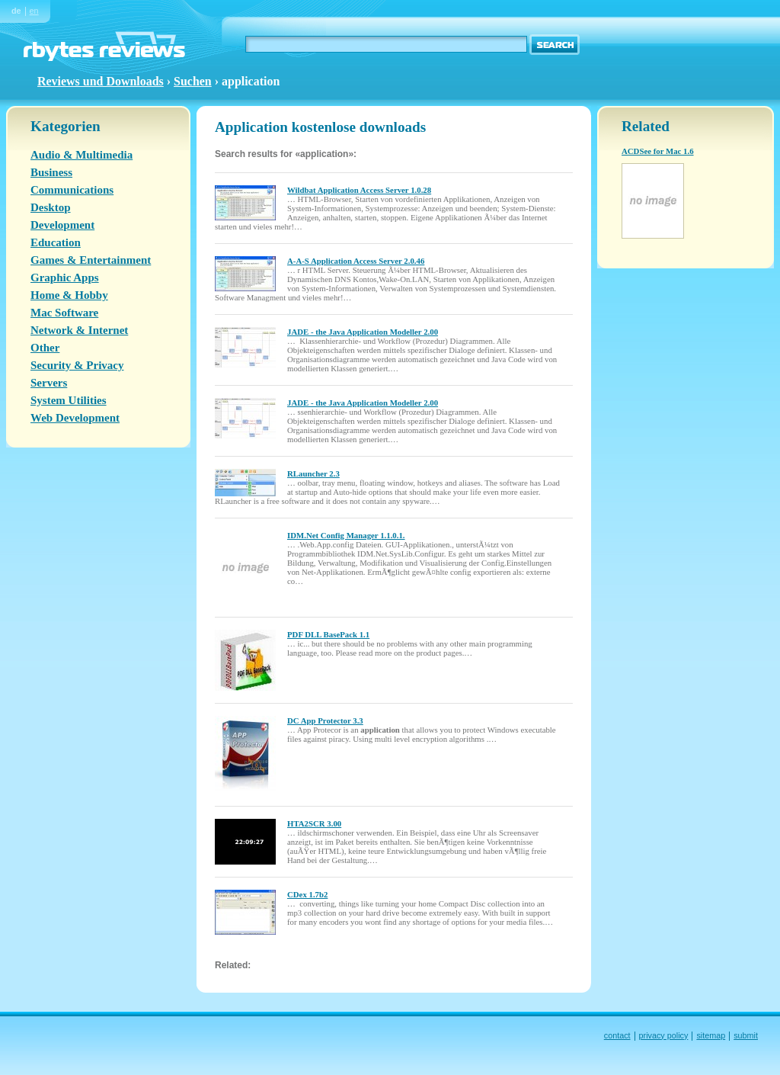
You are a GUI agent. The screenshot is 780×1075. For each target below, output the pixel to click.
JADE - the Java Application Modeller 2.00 (362, 331)
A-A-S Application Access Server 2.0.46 (355, 260)
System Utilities (68, 400)
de (16, 10)
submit (746, 1035)
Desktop (50, 207)
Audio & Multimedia (81, 155)
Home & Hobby (69, 295)
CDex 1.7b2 (307, 894)
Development (62, 225)
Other (44, 348)
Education (55, 242)
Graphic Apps (64, 277)
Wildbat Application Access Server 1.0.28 (359, 189)
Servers (48, 383)
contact (617, 1035)
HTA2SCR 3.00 (314, 823)
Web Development (75, 418)
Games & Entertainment (90, 260)
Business (51, 172)
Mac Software (64, 312)
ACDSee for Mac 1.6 (658, 151)
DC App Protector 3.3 (325, 720)
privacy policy (664, 1035)
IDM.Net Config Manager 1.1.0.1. (346, 535)
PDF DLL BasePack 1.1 (328, 634)
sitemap (710, 1035)
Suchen (193, 81)
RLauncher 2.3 (313, 473)
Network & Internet (79, 330)
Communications (71, 190)
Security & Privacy (76, 365)
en (34, 10)
